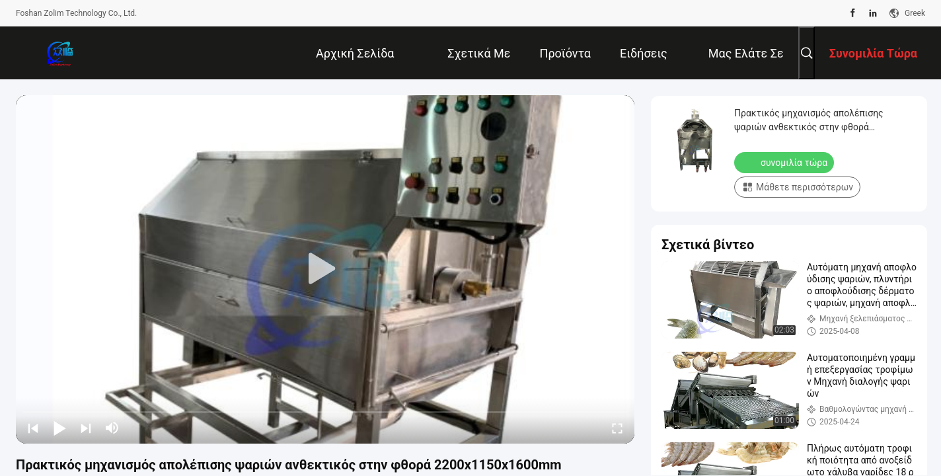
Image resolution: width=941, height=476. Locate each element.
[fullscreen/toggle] (617, 428)
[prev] (33, 428)
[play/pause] (59, 428)
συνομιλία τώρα (785, 162)
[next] (86, 428)
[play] (325, 269)
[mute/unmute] (112, 428)
